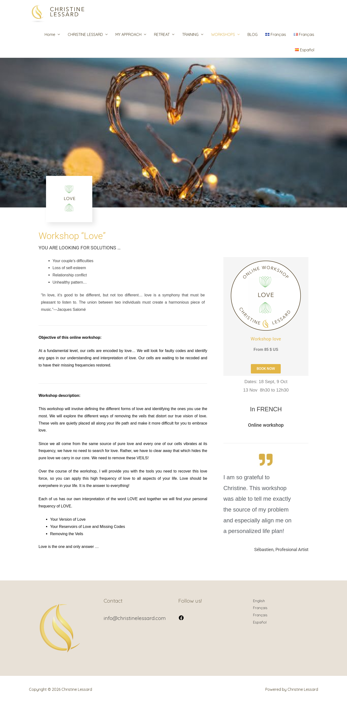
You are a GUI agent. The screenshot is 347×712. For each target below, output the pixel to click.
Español (260, 630)
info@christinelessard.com (135, 626)
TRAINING (190, 42)
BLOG (252, 42)
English (259, 609)
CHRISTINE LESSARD (85, 42)
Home (50, 42)
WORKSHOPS (223, 42)
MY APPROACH (128, 42)
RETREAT (162, 42)
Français (260, 616)
